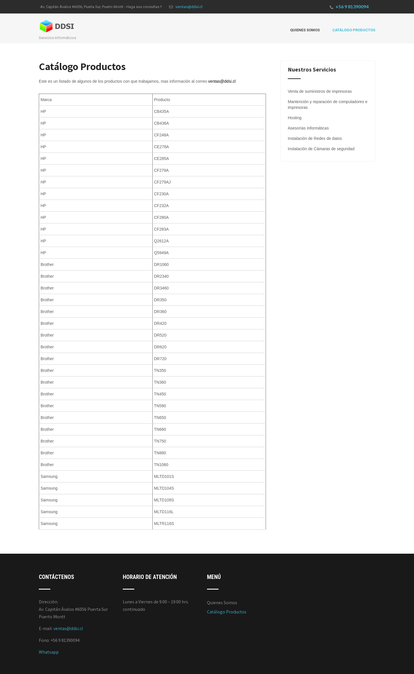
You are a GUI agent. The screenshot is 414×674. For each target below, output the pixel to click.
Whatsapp (49, 652)
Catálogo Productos (353, 30)
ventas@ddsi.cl (185, 6)
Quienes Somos (305, 30)
